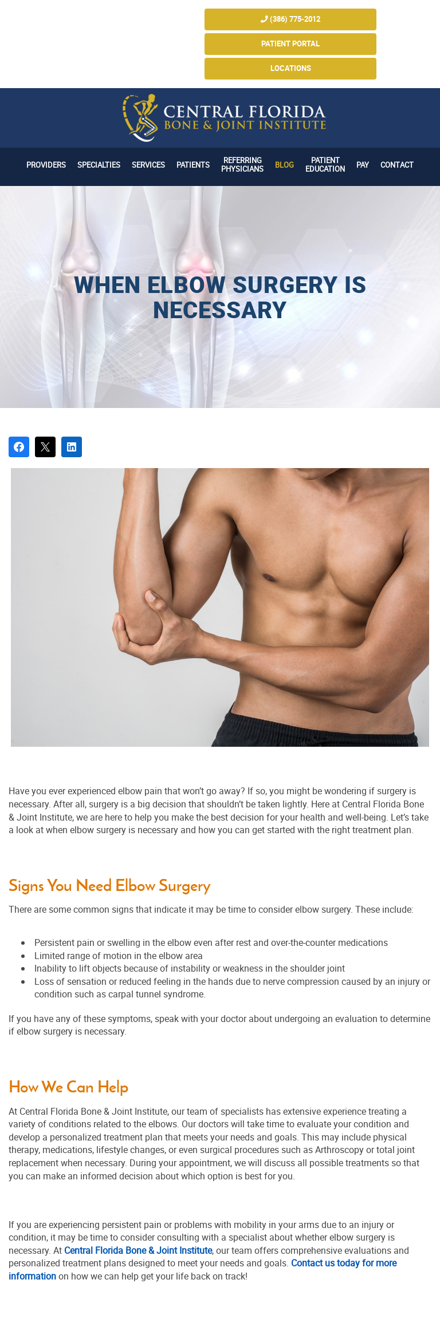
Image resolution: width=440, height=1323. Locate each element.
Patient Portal (290, 44)
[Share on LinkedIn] (71, 447)
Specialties (98, 165)
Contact (397, 165)
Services (148, 165)
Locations (290, 68)
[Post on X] (45, 447)
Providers (46, 165)
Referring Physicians (242, 165)
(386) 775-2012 (290, 19)
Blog (284, 165)
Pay (362, 165)
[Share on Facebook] (19, 447)
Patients (193, 165)
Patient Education (325, 165)
